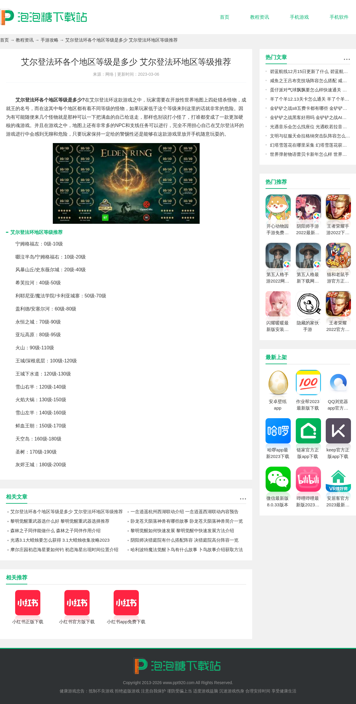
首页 (224, 17)
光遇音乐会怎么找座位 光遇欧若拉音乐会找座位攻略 (310, 126)
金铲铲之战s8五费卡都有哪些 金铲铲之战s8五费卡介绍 (310, 108)
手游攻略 (49, 39)
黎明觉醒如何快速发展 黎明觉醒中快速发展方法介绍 (182, 530)
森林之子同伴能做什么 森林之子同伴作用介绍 (55, 530)
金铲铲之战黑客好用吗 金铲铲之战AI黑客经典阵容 (310, 117)
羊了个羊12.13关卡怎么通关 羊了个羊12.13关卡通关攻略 (310, 99)
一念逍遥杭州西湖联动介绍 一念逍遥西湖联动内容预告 (185, 511)
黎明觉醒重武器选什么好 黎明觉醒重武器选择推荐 (59, 521)
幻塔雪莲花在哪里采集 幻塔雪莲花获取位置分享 (310, 145)
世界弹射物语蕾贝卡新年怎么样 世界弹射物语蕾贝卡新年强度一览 (310, 154)
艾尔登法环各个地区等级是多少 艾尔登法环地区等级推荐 (66, 511)
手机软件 (339, 17)
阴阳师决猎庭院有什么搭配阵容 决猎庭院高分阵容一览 (185, 540)
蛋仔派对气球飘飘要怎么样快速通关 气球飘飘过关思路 (310, 89)
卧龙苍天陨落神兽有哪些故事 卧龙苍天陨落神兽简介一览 (187, 521)
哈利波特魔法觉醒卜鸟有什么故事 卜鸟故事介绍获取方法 (187, 549)
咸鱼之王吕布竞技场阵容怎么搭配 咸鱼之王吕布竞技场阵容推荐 (310, 80)
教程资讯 (259, 17)
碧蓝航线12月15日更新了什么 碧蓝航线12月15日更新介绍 (310, 71)
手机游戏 (299, 17)
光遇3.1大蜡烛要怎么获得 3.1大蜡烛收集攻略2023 (59, 540)
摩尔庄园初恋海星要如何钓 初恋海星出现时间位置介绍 (64, 549)
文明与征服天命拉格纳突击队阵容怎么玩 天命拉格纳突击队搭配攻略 (310, 135)
